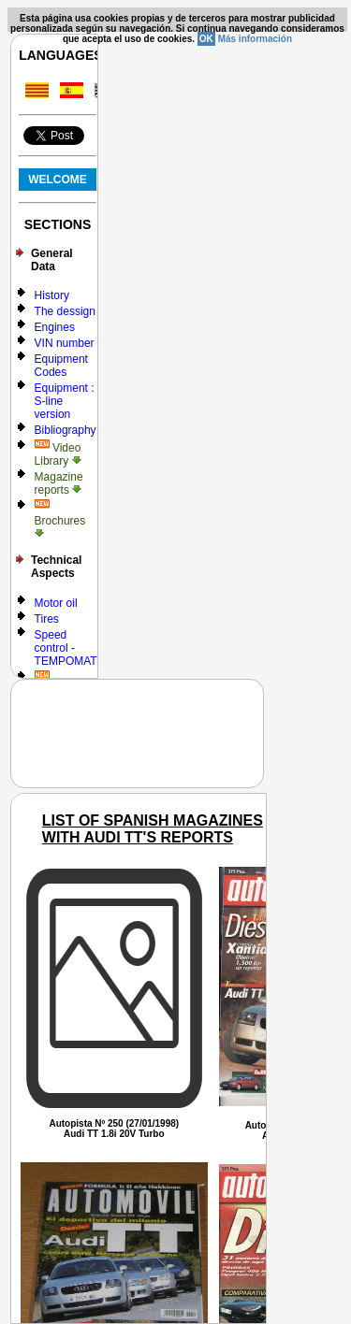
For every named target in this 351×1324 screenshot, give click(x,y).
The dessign (65, 311)
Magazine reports (59, 483)
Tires (47, 619)
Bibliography (65, 430)
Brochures (60, 519)
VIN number (65, 343)
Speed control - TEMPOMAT (66, 648)
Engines (55, 327)
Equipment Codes (61, 366)
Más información (255, 39)
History (52, 295)
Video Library (58, 454)
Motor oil (56, 603)
